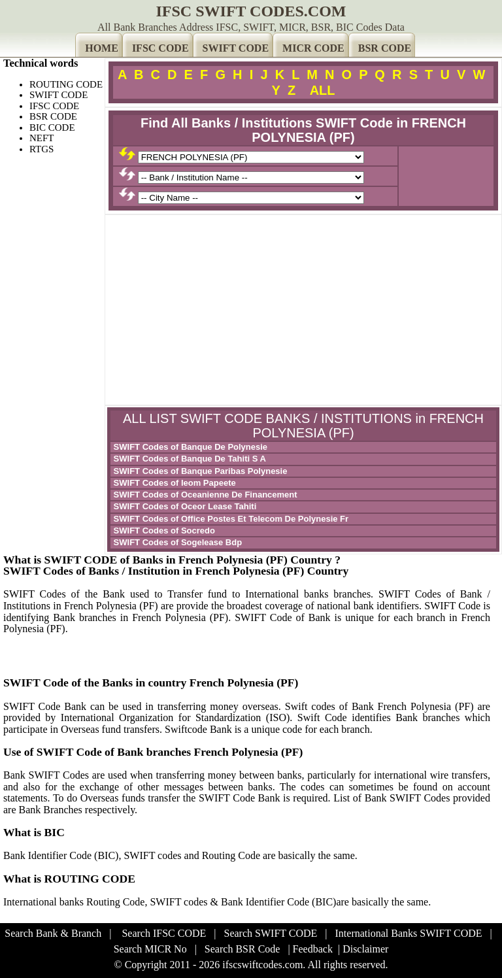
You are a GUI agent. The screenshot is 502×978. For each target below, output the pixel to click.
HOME (101, 48)
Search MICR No (150, 948)
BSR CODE (384, 48)
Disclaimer (365, 948)
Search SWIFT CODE (271, 933)
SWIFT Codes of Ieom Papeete (173, 483)
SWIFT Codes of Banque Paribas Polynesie (199, 471)
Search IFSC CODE (164, 933)
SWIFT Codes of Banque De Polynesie (189, 447)
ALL (322, 90)
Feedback (313, 948)
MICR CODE (313, 48)
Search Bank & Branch (53, 933)
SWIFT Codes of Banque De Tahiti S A (188, 459)
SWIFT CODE (236, 48)
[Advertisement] (303, 309)
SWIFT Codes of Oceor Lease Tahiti (183, 506)
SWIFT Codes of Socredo (163, 530)
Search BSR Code (242, 948)
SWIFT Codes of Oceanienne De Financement (204, 494)
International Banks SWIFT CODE (408, 933)
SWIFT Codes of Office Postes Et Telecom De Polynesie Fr (229, 519)
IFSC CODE (160, 48)
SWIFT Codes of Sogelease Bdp (176, 542)
